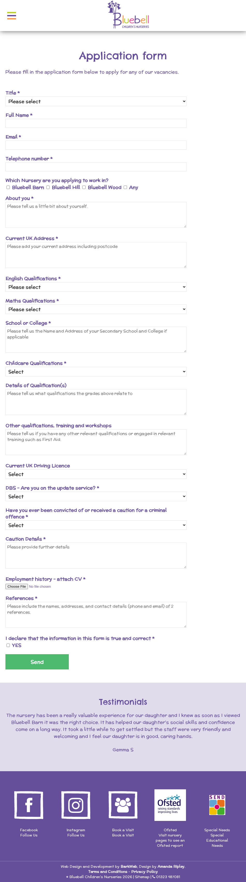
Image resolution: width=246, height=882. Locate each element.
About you (19, 198)
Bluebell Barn (28, 187)
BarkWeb (129, 866)
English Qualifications (33, 278)
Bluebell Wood (104, 187)
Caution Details (25, 539)
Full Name (18, 115)
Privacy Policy (144, 871)
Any (133, 187)
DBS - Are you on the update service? (52, 488)
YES (16, 645)
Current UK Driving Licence (37, 465)
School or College (28, 323)
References (21, 598)
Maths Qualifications (32, 300)
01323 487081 (168, 876)
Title (12, 93)
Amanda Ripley (171, 866)
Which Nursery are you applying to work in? (56, 180)
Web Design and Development (87, 866)
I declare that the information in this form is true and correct (79, 638)
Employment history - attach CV (45, 579)
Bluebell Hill (66, 187)
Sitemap (142, 876)
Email (13, 137)
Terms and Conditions (107, 871)
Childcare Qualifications (35, 363)
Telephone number (29, 158)
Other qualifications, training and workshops (58, 425)
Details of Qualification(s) (35, 385)
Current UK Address (31, 238)
